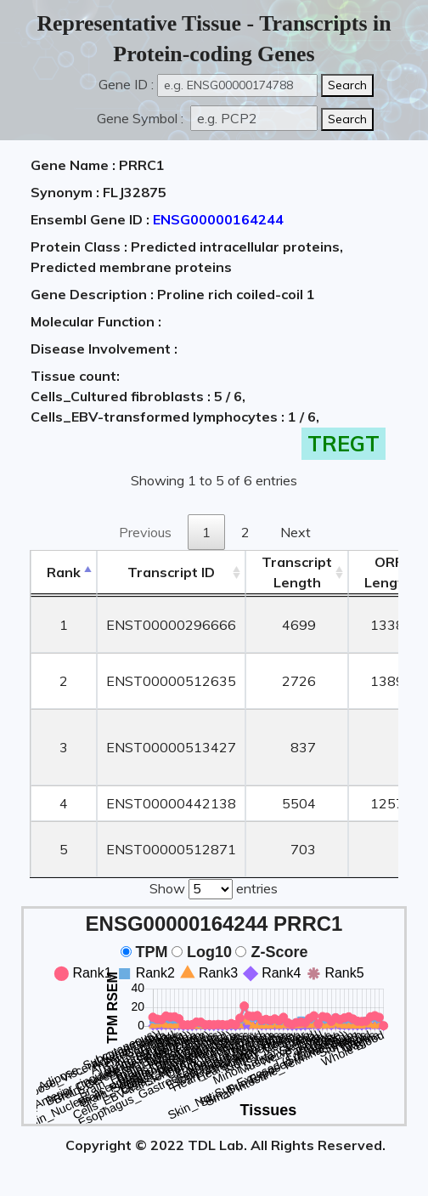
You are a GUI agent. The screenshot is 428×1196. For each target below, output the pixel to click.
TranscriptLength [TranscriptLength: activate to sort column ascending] (297, 572)
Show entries (213, 887)
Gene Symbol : (142, 118)
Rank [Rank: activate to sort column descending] (64, 572)
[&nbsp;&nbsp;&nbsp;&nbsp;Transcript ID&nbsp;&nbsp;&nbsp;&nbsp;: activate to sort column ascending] (171, 572)
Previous (145, 532)
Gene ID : (126, 84)
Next (295, 532)
